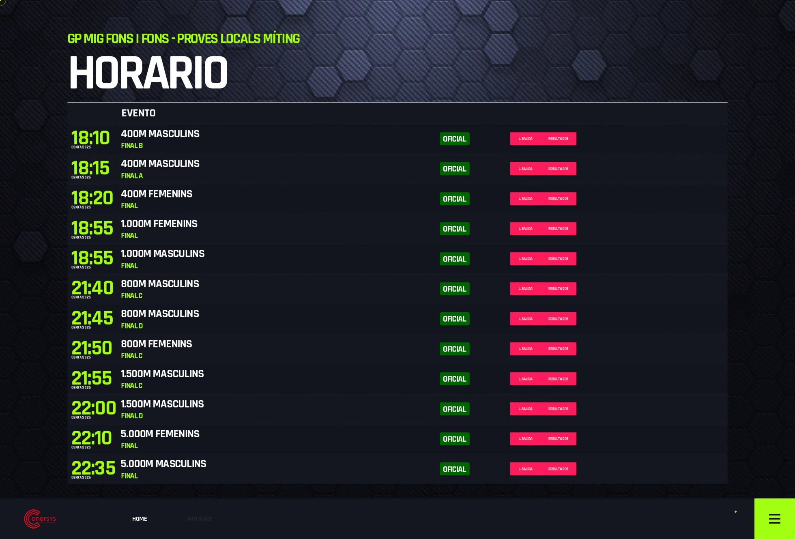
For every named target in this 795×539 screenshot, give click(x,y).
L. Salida (584, 74)
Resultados (632, 74)
